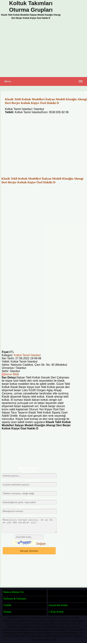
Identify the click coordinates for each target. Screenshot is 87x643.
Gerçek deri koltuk (58, 605)
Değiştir (41, 546)
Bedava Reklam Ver (14, 592)
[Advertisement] (43, 48)
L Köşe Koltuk (56, 611)
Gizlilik (7, 605)
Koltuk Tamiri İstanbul (27, 355)
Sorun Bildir (12, 374)
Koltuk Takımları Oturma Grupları (30, 6)
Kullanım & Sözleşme (15, 598)
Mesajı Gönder (29, 553)
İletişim (7, 611)
